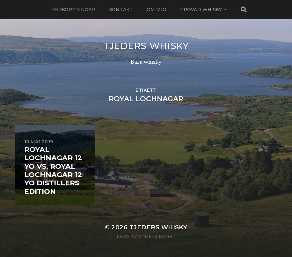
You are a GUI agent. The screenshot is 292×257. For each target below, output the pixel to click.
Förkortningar (73, 9)
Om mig (156, 9)
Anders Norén (157, 236)
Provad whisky (201, 9)
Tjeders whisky (146, 45)
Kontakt (121, 9)
